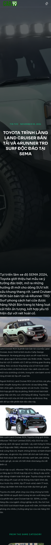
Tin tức (14, 124)
